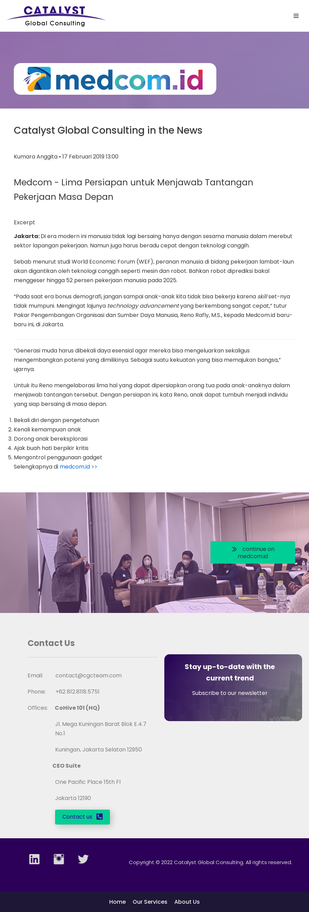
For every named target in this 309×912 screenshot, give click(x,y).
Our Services (150, 902)
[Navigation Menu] (296, 15)
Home (117, 902)
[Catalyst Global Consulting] (56, 16)
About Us (187, 902)
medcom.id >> (78, 467)
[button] (252, 552)
